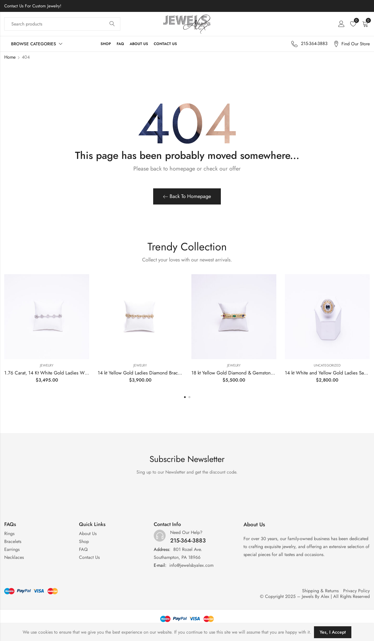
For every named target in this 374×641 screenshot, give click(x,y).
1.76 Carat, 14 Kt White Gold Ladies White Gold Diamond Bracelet (72, 372)
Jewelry (47, 365)
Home (10, 57)
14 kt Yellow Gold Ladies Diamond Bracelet (141, 372)
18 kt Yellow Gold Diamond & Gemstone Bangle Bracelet (248, 372)
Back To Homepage (187, 196)
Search (112, 24)
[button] (185, 397)
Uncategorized (327, 365)
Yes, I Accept (333, 632)
